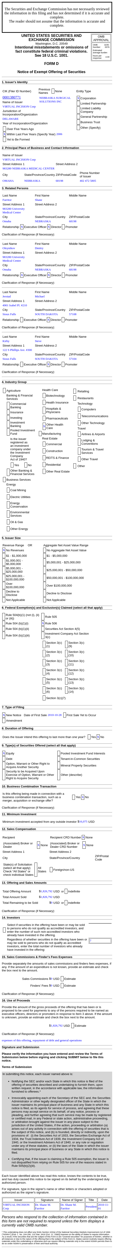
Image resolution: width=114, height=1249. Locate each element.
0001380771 (12, 97)
